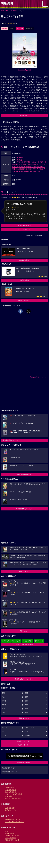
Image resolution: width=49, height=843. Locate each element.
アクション (5, 728)
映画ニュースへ (24, 571)
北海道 (4, 701)
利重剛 (23, 164)
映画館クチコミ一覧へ (24, 741)
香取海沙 (29, 169)
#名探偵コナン (27, 641)
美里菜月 (15, 171)
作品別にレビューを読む (13, 798)
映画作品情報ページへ (9, 768)
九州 (3, 712)
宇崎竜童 (29, 171)
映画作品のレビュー (12, 796)
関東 (26, 693)
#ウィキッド (16, 641)
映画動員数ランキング (13, 820)
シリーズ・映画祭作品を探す (24, 644)
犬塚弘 (28, 164)
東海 (26, 697)
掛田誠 (33, 164)
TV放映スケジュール (12, 836)
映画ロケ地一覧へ (24, 745)
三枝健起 (20, 157)
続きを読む (23, 115)
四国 (26, 709)
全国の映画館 (9, 808)
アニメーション (30, 728)
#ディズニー (38, 641)
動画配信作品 (9, 833)
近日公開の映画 (10, 792)
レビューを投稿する (23, 229)
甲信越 (4, 705)
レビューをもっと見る (24, 225)
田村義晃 (36, 167)
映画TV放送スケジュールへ (24, 679)
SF (3, 731)
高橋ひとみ (16, 164)
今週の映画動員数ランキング (10, 440)
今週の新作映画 (10, 790)
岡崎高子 (22, 169)
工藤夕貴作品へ (24, 260)
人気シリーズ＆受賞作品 (13, 794)
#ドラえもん (5, 641)
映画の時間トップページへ (10, 772)
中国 (3, 709)
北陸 (26, 705)
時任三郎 (36, 171)
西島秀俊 (27, 162)
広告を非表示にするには (38, 377)
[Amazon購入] (24, 70)
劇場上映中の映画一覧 (24, 474)
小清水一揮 (35, 162)
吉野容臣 (40, 164)
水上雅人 (29, 167)
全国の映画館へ (24, 718)
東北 (26, 701)
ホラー (27, 735)
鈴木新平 (22, 171)
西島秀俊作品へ (24, 280)
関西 (3, 697)
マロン (42, 167)
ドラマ (4, 23)
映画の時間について (23, 763)
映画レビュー (24, 631)
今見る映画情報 (10, 838)
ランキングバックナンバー (14, 822)
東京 (3, 693)
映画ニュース (9, 831)
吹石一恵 (43, 162)
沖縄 (26, 712)
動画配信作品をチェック (24, 509)
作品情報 (14, 11)
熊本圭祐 (15, 169)
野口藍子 (41, 169)
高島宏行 (22, 167)
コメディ (4, 735)
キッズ (27, 731)
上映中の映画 (9, 788)
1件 (13, 24)
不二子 (35, 169)
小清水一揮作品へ (24, 300)
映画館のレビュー (11, 810)
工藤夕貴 (20, 162)
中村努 (19, 160)
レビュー (19, 28)
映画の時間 (5, 11)
